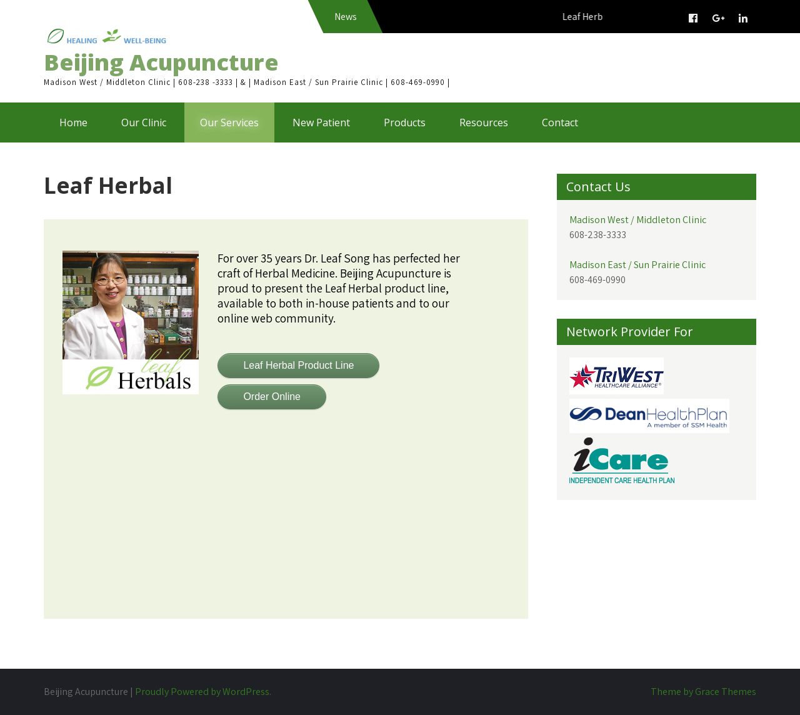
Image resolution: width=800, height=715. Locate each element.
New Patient (321, 122)
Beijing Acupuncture (161, 62)
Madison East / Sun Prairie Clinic (637, 264)
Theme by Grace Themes (703, 691)
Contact (560, 122)
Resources (483, 122)
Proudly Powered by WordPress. (203, 691)
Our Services (229, 122)
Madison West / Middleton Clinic (637, 219)
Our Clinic (143, 122)
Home (73, 122)
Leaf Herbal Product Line (298, 365)
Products (405, 122)
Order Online (272, 396)
